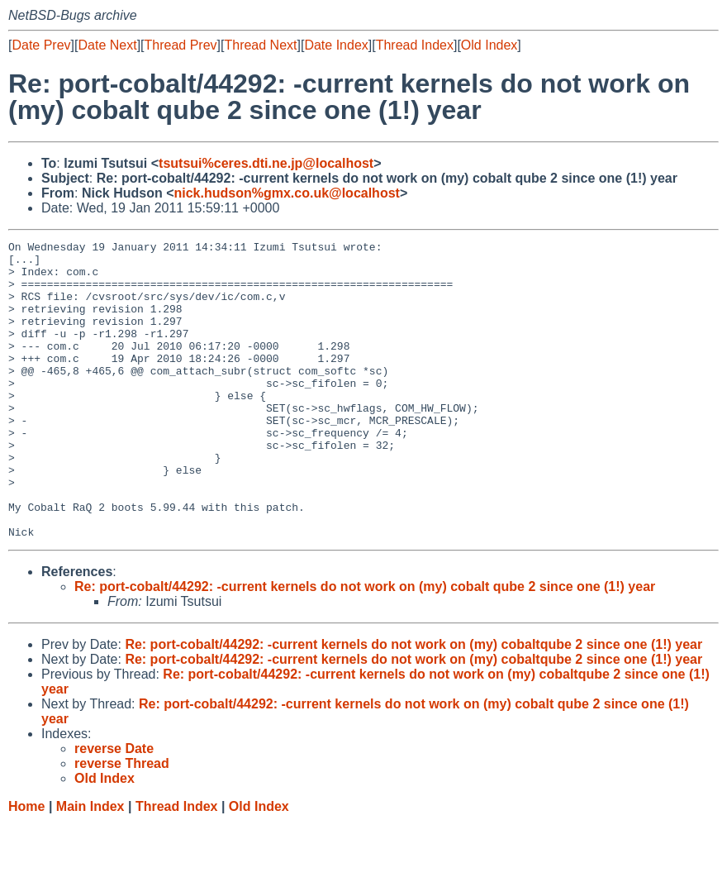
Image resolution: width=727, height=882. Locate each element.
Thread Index (415, 45)
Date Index (336, 45)
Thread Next (260, 45)
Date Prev (41, 45)
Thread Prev (181, 45)
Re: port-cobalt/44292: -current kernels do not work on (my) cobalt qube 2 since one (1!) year (364, 646)
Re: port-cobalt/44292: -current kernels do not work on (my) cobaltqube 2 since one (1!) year (413, 704)
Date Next (107, 45)
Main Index (90, 866)
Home (26, 866)
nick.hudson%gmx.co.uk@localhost (286, 193)
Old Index (489, 45)
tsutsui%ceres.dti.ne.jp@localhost (266, 163)
